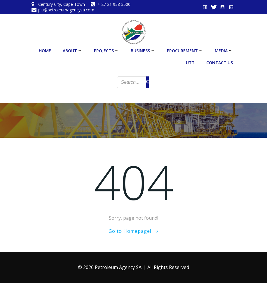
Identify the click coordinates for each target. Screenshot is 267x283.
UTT (190, 62)
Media (224, 50)
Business (143, 50)
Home (45, 50)
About (72, 50)
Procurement (185, 50)
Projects (106, 50)
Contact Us (219, 62)
